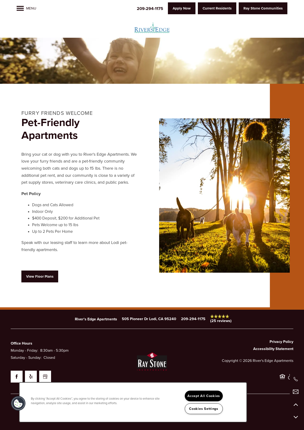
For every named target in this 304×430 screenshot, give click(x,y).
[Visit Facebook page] (17, 377)
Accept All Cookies (203, 396)
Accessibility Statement (273, 348)
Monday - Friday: (24, 350)
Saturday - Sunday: (26, 357)
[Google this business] (45, 377)
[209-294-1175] (296, 379)
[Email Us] (296, 392)
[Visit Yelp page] (31, 377)
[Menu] (26, 8)
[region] (133, 402)
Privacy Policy (281, 341)
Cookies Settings (203, 409)
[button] (181, 8)
